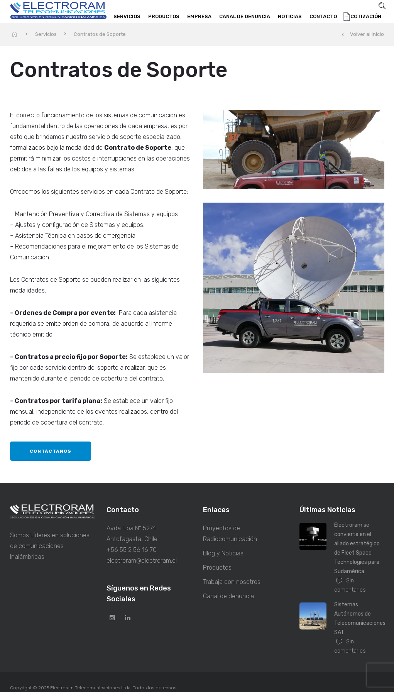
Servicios (126, 16)
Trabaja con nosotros (231, 581)
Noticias (290, 16)
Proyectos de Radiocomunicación (230, 533)
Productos (163, 16)
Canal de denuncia (244, 16)
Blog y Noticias (223, 553)
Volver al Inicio (363, 34)
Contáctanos (50, 451)
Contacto (323, 16)
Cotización (365, 16)
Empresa (199, 16)
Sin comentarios (350, 585)
